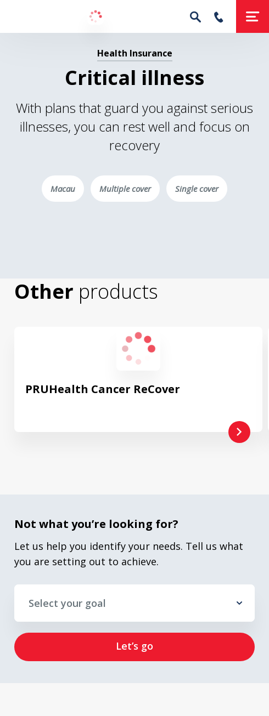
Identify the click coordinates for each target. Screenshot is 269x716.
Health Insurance (134, 53)
